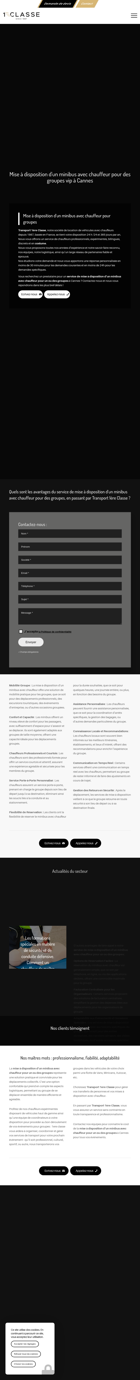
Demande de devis (58, 3)
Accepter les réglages (25, 1344)
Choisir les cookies (23, 1364)
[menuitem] (58, 4)
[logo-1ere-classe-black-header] (70, 15)
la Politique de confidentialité (54, 682)
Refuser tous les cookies (26, 1354)
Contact (87, 3)
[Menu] (132, 15)
